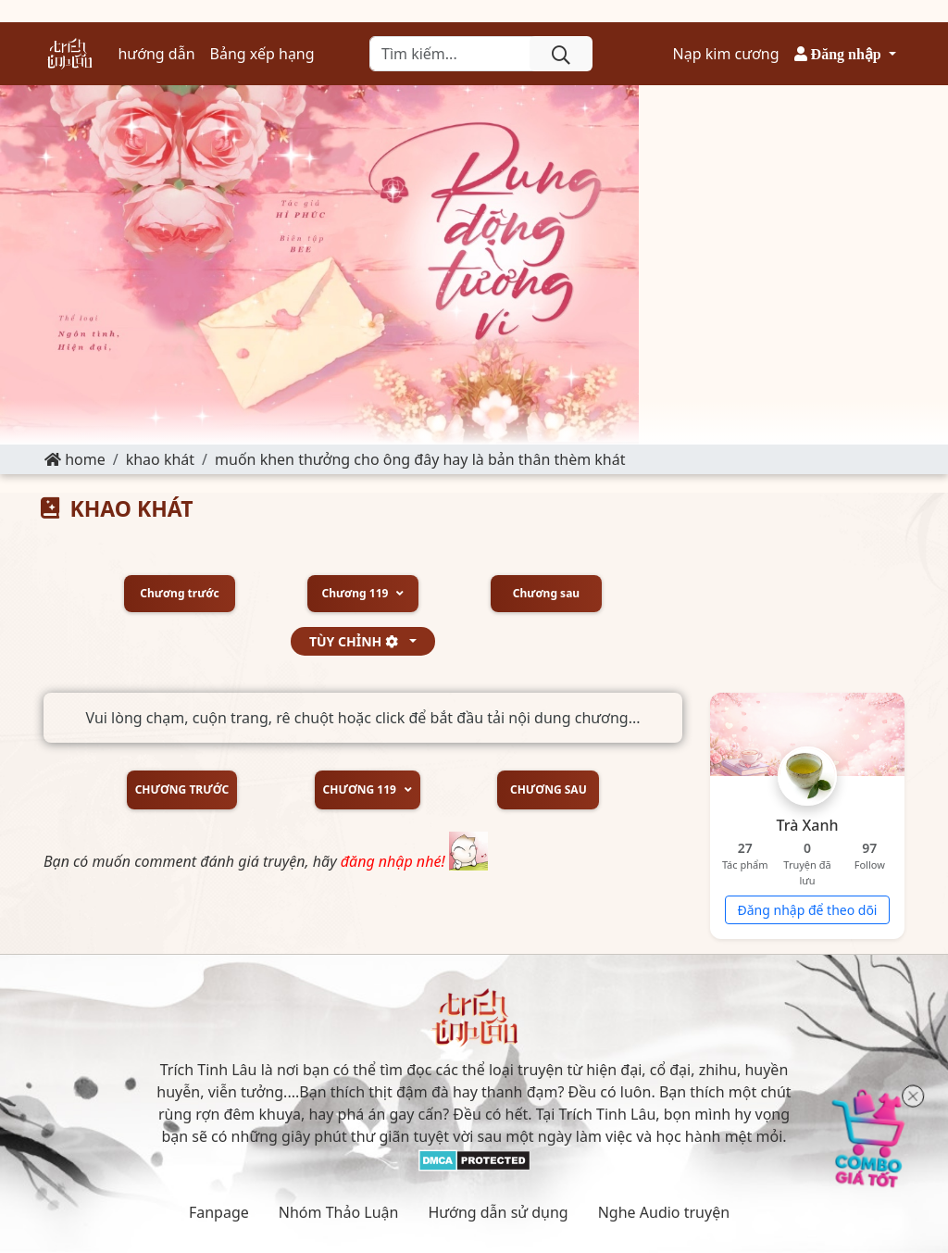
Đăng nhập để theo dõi (808, 910)
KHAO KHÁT (160, 459)
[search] (561, 53)
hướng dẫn (156, 54)
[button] (845, 53)
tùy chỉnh (357, 641)
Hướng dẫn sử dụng (498, 1212)
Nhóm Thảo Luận (339, 1212)
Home (75, 459)
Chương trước (179, 593)
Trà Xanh (808, 825)
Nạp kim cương (726, 54)
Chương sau (546, 593)
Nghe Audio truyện (664, 1212)
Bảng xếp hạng (262, 54)
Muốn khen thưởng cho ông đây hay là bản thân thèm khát (420, 459)
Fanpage (219, 1212)
